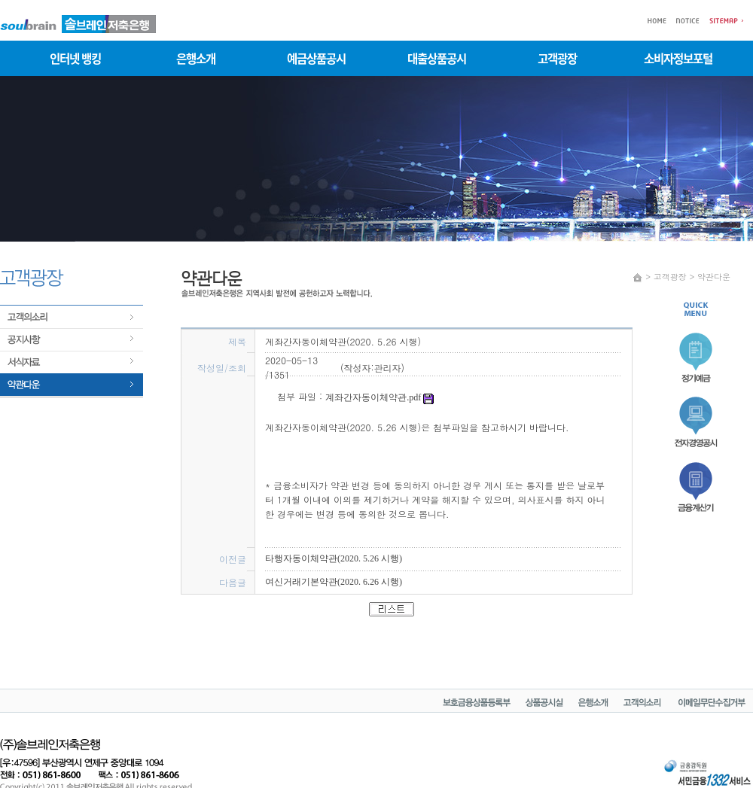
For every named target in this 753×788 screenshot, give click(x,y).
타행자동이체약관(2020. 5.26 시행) (333, 558)
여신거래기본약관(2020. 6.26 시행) (333, 582)
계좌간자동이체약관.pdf (379, 397)
